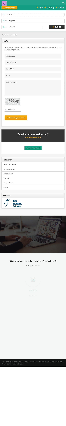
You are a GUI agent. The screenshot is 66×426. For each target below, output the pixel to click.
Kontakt (14, 35)
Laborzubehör (8, 174)
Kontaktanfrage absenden (16, 118)
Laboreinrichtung (9, 169)
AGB (19, 362)
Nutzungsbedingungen (55, 362)
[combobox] (33, 21)
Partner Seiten (6, 364)
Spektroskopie (8, 183)
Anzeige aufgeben (9, 7)
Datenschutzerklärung (30, 362)
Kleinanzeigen (5, 35)
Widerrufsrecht (18, 364)
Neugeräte (6, 178)
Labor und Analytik (9, 164)
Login (40, 8)
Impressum (43, 362)
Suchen (57, 27)
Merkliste (60, 8)
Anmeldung (49, 8)
